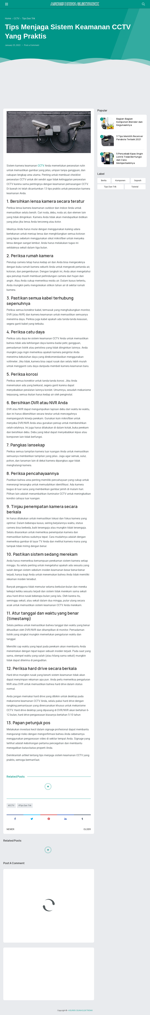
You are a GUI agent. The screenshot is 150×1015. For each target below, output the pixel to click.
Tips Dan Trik (25, 805)
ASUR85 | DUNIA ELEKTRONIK (80, 1010)
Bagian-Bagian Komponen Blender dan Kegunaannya (129, 122)
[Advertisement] (75, 81)
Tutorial (134, 186)
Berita (103, 180)
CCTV (41, 165)
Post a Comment (31, 45)
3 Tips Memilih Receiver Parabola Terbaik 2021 (129, 138)
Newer (10, 829)
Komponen (120, 180)
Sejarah (137, 180)
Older (87, 829)
